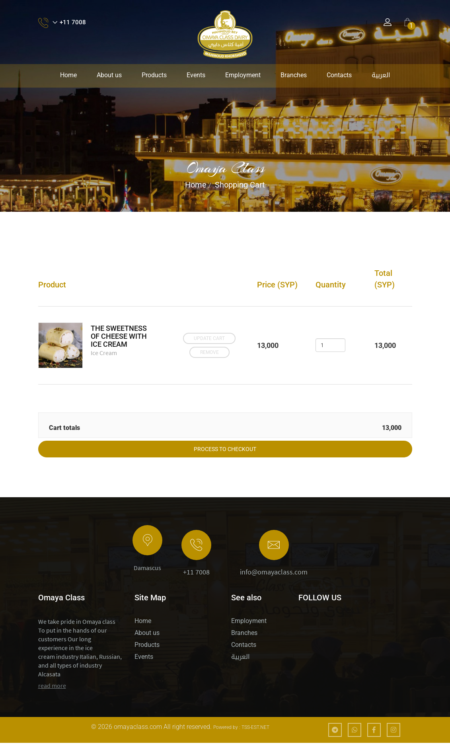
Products (154, 75)
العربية (381, 75)
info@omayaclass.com (274, 581)
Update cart (208, 339)
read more (52, 695)
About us (109, 75)
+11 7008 (196, 581)
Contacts (339, 75)
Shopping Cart (240, 184)
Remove (208, 351)
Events (196, 75)
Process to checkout (225, 458)
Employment (243, 75)
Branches (294, 75)
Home (68, 75)
